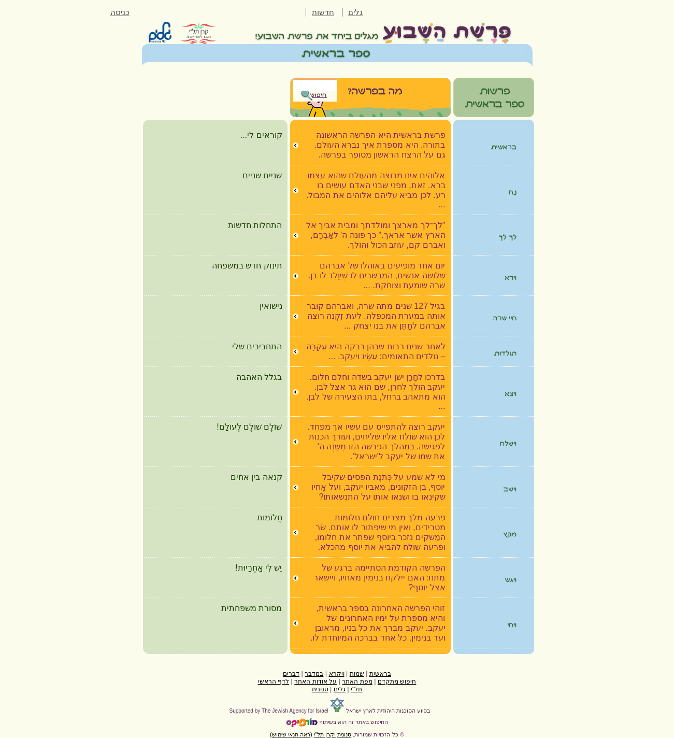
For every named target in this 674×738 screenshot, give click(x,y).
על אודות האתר (315, 681)
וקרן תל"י (325, 734)
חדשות (323, 12)
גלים (355, 12)
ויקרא (337, 673)
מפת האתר (357, 681)
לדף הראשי (273, 681)
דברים (291, 673)
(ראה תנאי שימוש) (291, 734)
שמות (357, 673)
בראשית (380, 673)
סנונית (320, 689)
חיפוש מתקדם (397, 681)
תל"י (356, 689)
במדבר (314, 673)
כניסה (120, 12)
